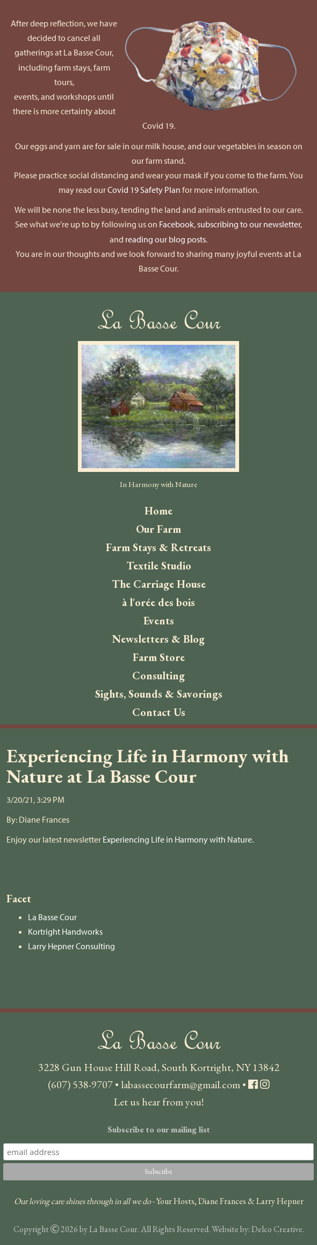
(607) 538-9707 (80, 1084)
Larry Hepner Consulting (71, 946)
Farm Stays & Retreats (158, 547)
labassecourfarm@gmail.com (180, 1084)
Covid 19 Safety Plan (144, 189)
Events (158, 621)
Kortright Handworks (65, 931)
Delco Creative (276, 1229)
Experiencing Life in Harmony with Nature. (178, 839)
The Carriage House (159, 584)
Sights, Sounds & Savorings (158, 694)
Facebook (176, 224)
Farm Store (159, 657)
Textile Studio (158, 566)
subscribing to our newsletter (248, 224)
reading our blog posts (165, 239)
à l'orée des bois (158, 602)
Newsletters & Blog (158, 639)
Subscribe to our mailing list (158, 1129)
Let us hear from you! (158, 1102)
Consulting (158, 676)
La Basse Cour (52, 917)
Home (158, 511)
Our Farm (158, 529)
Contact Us (158, 712)
